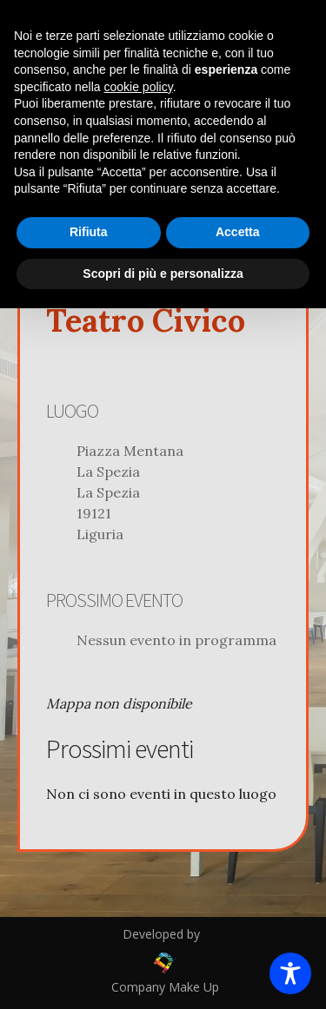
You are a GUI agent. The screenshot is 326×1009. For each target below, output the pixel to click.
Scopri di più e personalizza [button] (163, 273)
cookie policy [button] (138, 87)
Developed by (163, 934)
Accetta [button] (238, 232)
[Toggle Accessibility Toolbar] (290, 973)
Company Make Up (163, 987)
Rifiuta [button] (89, 232)
